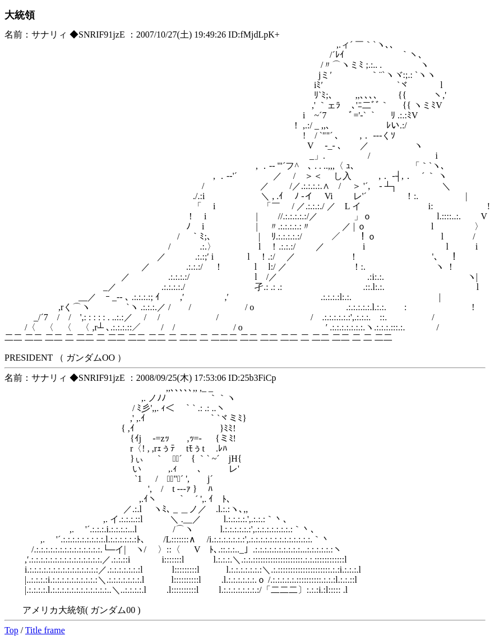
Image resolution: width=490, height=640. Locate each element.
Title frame (45, 630)
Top (11, 630)
